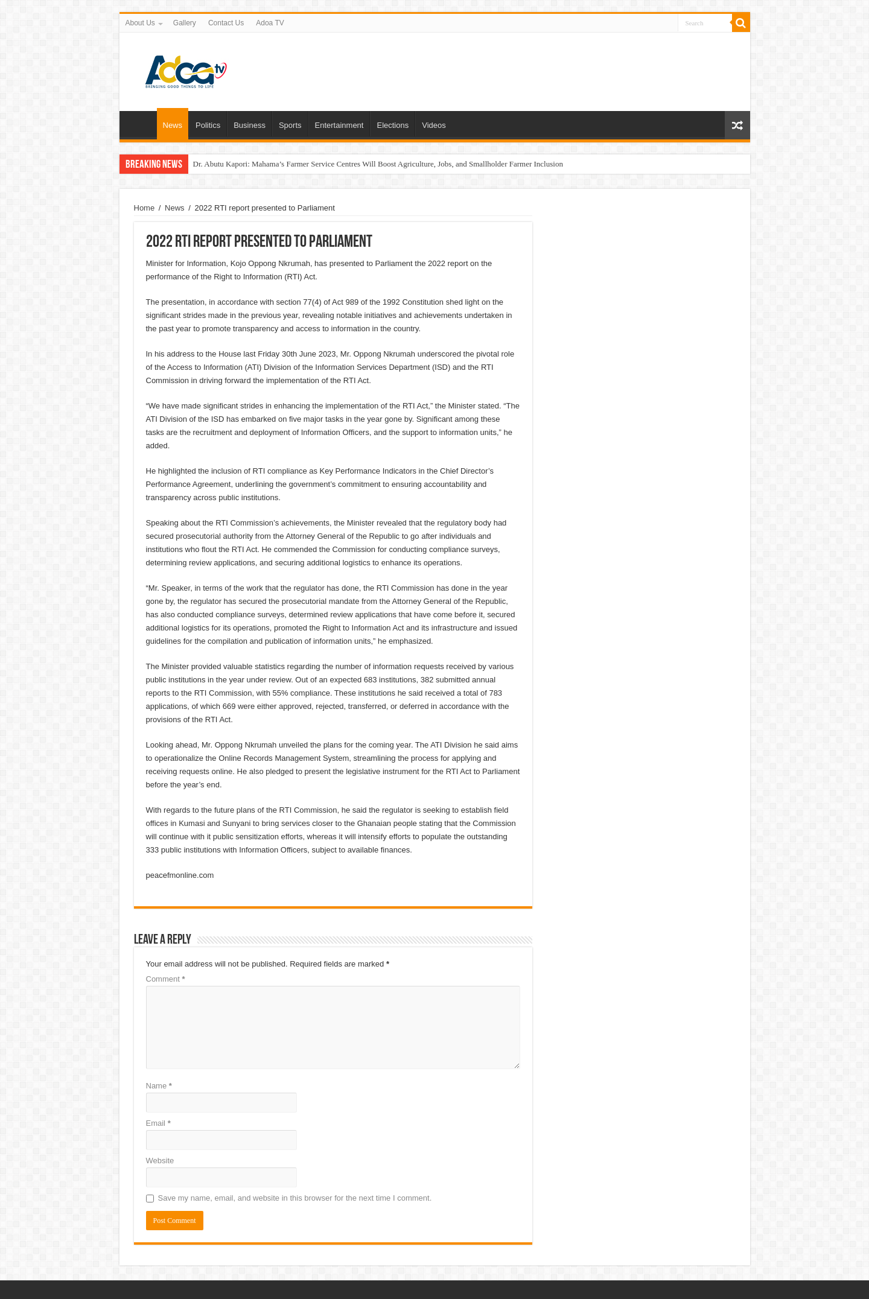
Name (159, 1085)
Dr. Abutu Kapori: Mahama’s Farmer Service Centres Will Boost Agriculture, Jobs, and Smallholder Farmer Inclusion (378, 163)
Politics (208, 125)
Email (158, 1123)
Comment (165, 978)
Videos (434, 125)
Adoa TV (270, 23)
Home (141, 123)
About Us (140, 23)
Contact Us (226, 23)
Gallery (184, 23)
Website (160, 1160)
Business (250, 125)
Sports (290, 125)
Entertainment (339, 125)
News (173, 125)
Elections (393, 125)
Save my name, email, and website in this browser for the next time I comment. (295, 1197)
